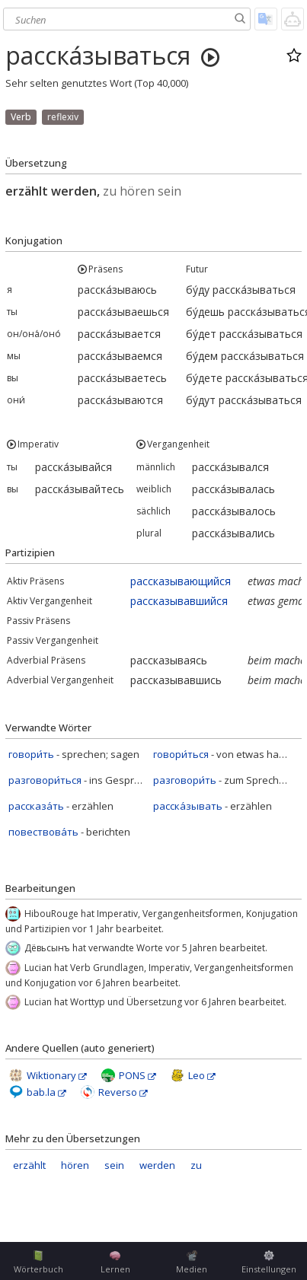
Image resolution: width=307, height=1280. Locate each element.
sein (114, 1165)
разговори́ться (45, 780)
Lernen (115, 1262)
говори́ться (181, 754)
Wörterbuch (38, 1262)
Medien (191, 1262)
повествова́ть (43, 832)
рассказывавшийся (179, 601)
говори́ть (31, 754)
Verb (21, 116)
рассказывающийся (180, 581)
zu (196, 1165)
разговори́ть (184, 780)
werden (157, 1165)
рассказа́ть (36, 806)
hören (75, 1165)
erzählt (29, 1165)
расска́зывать (187, 806)
